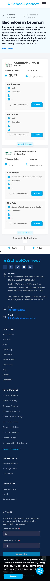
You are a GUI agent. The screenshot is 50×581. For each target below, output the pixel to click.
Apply (37, 105)
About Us (6, 340)
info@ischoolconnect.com (22, 318)
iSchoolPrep (8, 365)
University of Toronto (11, 411)
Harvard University (10, 395)
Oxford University (10, 401)
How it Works (8, 335)
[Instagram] (11, 267)
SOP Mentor (8, 474)
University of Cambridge (13, 417)
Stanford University (11, 406)
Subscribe (21, 554)
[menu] (44, 3)
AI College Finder (10, 469)
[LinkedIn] (30, 267)
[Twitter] (17, 267)
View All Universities (12, 449)
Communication (9, 499)
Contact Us (7, 380)
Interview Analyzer (10, 464)
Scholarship (8, 350)
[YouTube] (24, 267)
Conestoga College (11, 422)
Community (7, 355)
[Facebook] (5, 267)
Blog (5, 370)
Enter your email (11, 541)
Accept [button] (13, 576)
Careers (6, 375)
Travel (5, 494)
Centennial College (11, 427)
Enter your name (11, 529)
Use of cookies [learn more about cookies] (31, 569)
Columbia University (11, 432)
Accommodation (10, 489)
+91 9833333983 (16, 310)
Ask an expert (8, 360)
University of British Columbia (15, 443)
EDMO (5, 345)
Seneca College (9, 438)
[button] (40, 571)
